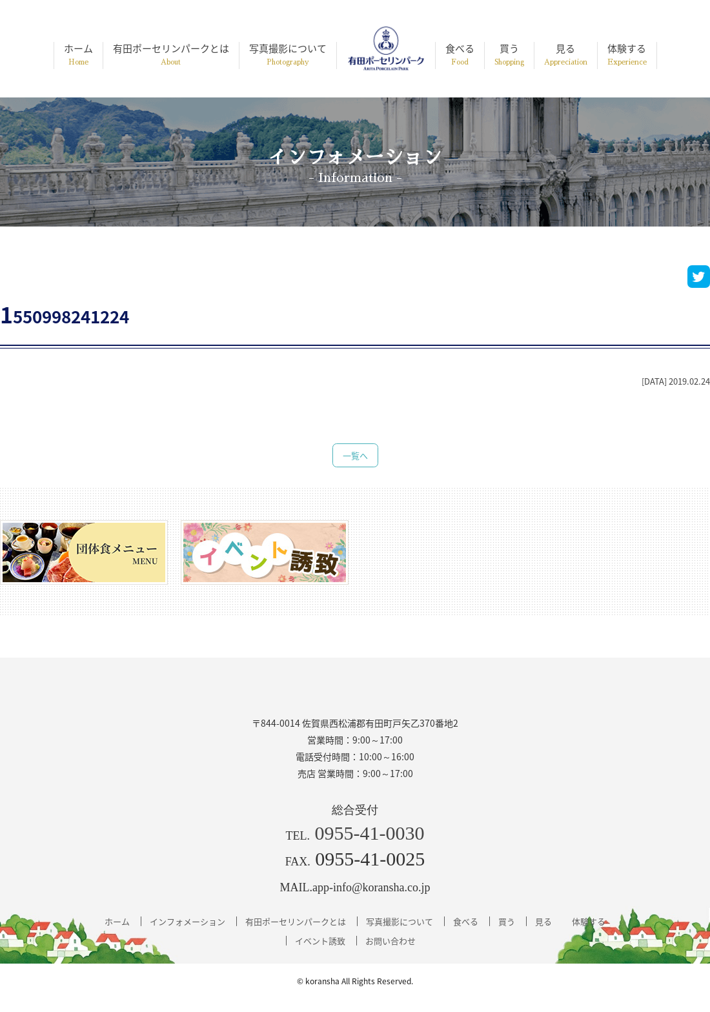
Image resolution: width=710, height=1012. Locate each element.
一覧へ (355, 455)
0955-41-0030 (370, 833)
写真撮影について (288, 55)
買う (509, 55)
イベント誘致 (320, 941)
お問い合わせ (390, 941)
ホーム (78, 55)
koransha (322, 981)
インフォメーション (187, 921)
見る (565, 55)
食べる (459, 55)
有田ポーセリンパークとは (171, 55)
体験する (627, 55)
